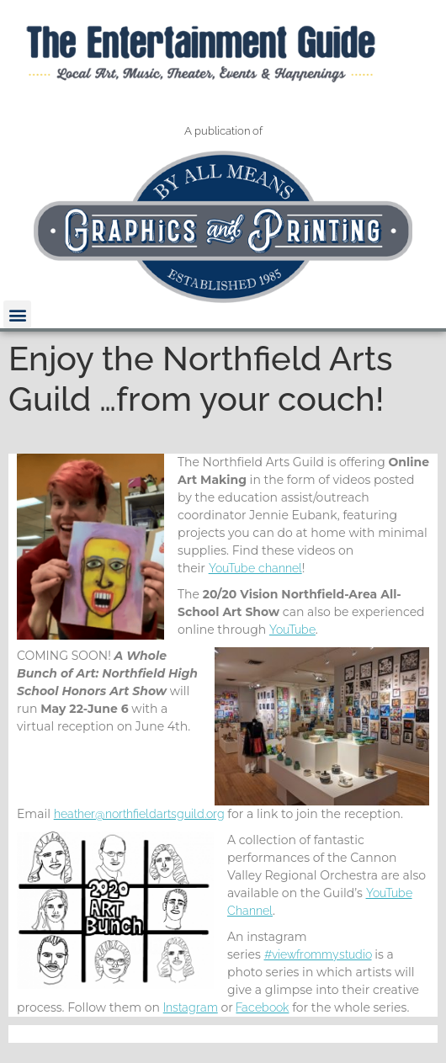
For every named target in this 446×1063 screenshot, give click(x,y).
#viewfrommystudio (318, 954)
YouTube (292, 629)
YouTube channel (255, 568)
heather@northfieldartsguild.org (139, 814)
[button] (17, 314)
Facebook (262, 1007)
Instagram (190, 1007)
